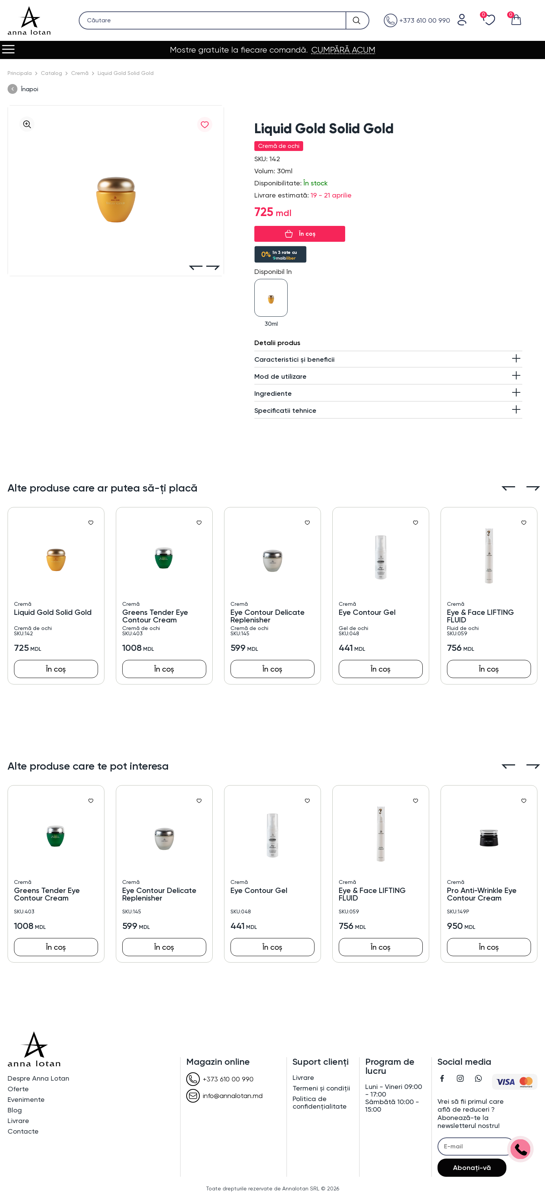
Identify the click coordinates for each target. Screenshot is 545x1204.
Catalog (51, 73)
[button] (195, 268)
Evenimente (26, 1099)
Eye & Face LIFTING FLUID (480, 616)
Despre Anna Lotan (38, 1078)
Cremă (80, 73)
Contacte (23, 1131)
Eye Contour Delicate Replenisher (267, 616)
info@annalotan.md (224, 1096)
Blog (15, 1110)
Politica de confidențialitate (320, 1102)
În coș (307, 233)
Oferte (18, 1089)
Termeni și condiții (321, 1088)
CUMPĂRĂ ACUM (343, 50)
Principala (20, 73)
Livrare (18, 1121)
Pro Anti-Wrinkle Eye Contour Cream (482, 894)
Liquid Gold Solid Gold (53, 612)
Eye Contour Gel (367, 612)
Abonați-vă (472, 1168)
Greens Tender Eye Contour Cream (155, 616)
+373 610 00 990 (417, 20)
